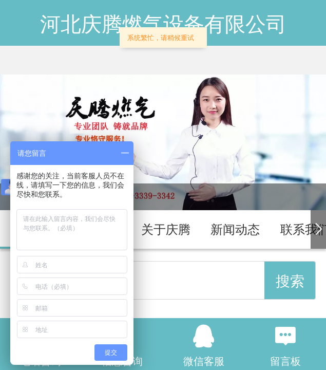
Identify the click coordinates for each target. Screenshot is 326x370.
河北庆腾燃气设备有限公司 (163, 24)
